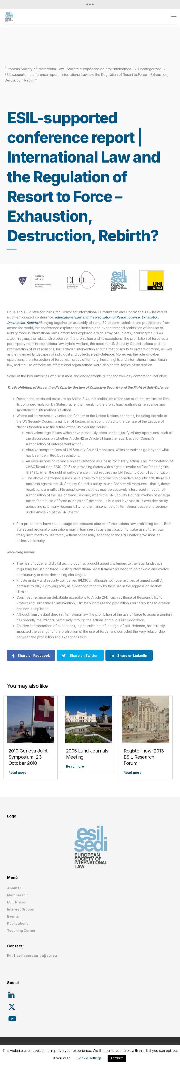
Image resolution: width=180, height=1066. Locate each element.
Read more (17, 772)
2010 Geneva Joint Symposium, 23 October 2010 (28, 757)
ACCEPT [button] (116, 1058)
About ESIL (16, 888)
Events (13, 916)
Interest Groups (20, 909)
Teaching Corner (21, 930)
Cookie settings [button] (89, 1058)
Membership (18, 895)
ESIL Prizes (16, 902)
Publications (18, 923)
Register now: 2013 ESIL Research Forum (144, 757)
